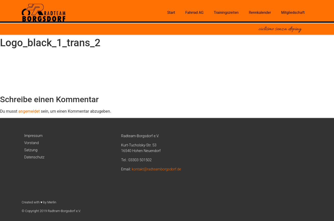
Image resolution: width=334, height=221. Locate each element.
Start (171, 12)
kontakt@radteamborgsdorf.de (156, 169)
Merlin (51, 202)
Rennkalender (260, 12)
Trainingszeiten (226, 12)
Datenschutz (34, 157)
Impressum (33, 136)
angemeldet (29, 111)
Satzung (30, 150)
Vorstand (31, 143)
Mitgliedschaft (293, 12)
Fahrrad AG (194, 12)
